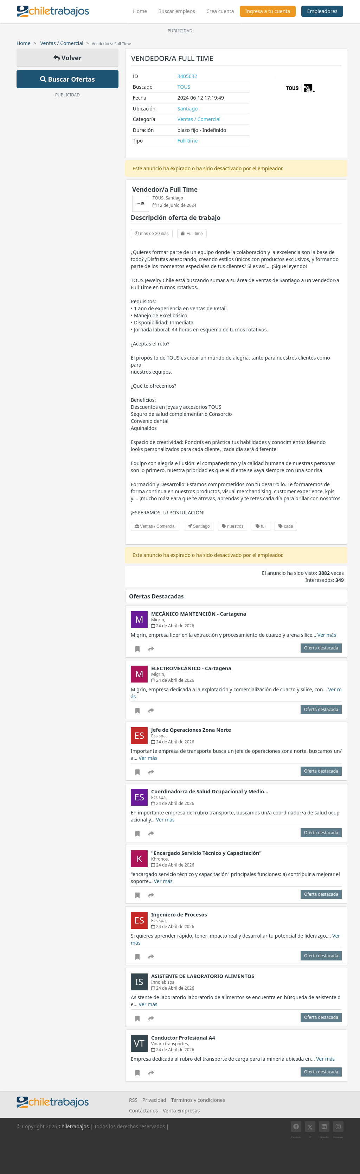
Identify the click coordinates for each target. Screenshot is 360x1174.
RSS (133, 1100)
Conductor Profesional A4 (183, 1037)
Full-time (188, 140)
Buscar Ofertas (67, 79)
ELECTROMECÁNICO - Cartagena (191, 668)
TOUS (184, 86)
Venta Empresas (181, 1110)
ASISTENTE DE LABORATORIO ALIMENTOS (202, 976)
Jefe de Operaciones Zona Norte (191, 729)
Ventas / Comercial (61, 43)
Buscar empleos (176, 11)
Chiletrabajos (73, 1126)
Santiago (188, 108)
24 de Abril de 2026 (172, 626)
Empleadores (322, 11)
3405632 (187, 76)
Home (143, 10)
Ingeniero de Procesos (179, 914)
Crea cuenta (220, 11)
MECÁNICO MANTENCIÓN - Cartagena (198, 613)
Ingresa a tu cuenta (267, 11)
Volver (67, 57)
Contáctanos (143, 1110)
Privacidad (154, 1100)
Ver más (326, 635)
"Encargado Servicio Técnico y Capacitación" (206, 853)
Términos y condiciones (198, 1100)
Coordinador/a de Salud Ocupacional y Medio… (209, 791)
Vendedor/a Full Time (165, 189)
